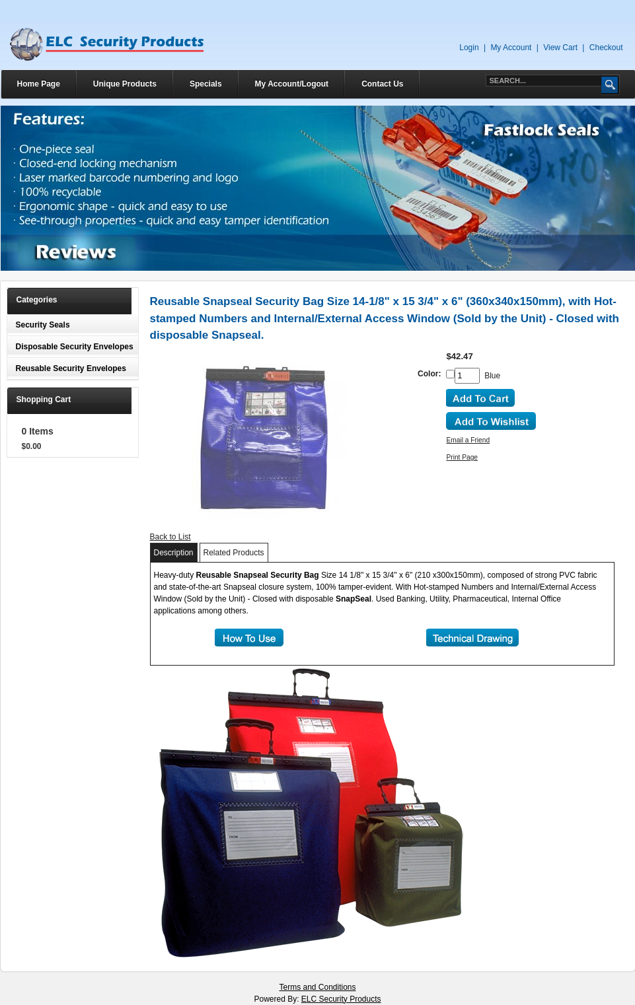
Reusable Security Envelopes (71, 368)
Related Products (234, 552)
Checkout (606, 47)
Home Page (38, 83)
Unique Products (125, 83)
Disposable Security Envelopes (74, 346)
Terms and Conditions (317, 987)
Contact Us (382, 83)
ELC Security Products (341, 999)
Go (610, 85)
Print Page (462, 457)
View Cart (560, 47)
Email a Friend (468, 440)
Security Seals (43, 324)
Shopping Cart (44, 399)
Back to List (170, 536)
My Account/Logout (292, 83)
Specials (206, 83)
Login (468, 47)
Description (174, 552)
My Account (510, 47)
